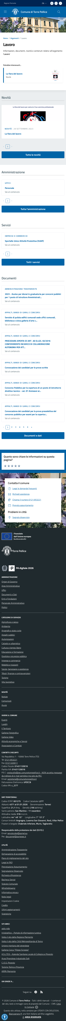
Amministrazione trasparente (21, 288)
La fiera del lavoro (14, 73)
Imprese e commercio (16, 236)
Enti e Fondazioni (9, 598)
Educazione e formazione (12, 652)
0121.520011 (11, 763)
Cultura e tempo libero (11, 647)
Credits (5, 905)
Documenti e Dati (9, 594)
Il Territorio (6, 728)
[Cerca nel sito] (59, 12)
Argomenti (14, 38)
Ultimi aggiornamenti (11, 909)
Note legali (6, 896)
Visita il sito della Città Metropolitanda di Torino (22, 941)
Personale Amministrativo (13, 603)
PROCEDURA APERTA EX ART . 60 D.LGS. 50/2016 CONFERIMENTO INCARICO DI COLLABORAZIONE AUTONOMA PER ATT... (27, 344)
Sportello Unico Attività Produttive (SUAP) (24, 241)
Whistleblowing (8, 888)
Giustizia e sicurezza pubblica (14, 656)
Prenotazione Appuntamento (14, 866)
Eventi (4, 719)
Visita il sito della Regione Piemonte (17, 937)
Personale (9, 188)
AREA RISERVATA (31, 1017)
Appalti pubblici (8, 634)
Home (5, 38)
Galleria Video (7, 737)
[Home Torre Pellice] (28, 12)
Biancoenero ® (15, 1013)
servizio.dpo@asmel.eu (17, 833)
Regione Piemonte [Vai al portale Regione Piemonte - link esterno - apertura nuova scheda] (10, 3)
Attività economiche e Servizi (14, 741)
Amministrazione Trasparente (14, 849)
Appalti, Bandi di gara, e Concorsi (22, 312)
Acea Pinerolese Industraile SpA (15, 958)
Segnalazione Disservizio (12, 871)
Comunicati (6, 701)
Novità (8, 128)
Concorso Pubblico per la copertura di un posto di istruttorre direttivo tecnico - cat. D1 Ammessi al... (33, 389)
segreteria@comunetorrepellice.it (22, 779)
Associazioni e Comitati (12, 745)
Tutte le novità (33, 155)
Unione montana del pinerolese (15, 945)
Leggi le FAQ (7, 862)
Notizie (5, 696)
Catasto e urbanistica (11, 643)
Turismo (5, 677)
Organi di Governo (9, 581)
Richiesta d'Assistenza (11, 875)
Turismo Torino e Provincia (13, 967)
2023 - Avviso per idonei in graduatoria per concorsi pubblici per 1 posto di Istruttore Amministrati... (33, 295)
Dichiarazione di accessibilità (14, 853)
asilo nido (6, 928)
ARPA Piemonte (9, 971)
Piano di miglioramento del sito (15, 858)
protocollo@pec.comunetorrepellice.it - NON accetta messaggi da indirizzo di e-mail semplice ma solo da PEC (32, 774)
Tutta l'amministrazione (33, 209)
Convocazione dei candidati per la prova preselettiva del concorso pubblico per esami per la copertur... (30, 413)
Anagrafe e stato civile (11, 630)
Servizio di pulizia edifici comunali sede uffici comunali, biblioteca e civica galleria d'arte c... (30, 319)
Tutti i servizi (33, 262)
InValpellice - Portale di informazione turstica (21, 932)
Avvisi (4, 705)
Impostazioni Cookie (10, 901)
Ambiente (6, 626)
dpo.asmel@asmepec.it (16, 836)
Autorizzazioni (8, 639)
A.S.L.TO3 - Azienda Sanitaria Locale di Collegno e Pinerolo (27, 954)
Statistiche (6, 913)
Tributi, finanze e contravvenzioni (16, 673)
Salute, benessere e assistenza (15, 669)
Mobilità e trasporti (10, 664)
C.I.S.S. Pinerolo (8, 962)
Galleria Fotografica (10, 732)
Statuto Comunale (10, 883)
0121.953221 (11, 759)
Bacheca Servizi (8, 879)
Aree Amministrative (11, 586)
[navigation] (5, 11)
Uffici (8, 183)
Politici (4, 607)
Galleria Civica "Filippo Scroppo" (15, 949)
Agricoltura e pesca (10, 622)
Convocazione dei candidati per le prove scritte (26, 367)
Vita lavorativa (8, 682)
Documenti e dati (33, 435)
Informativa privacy (10, 892)
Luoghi (4, 724)
